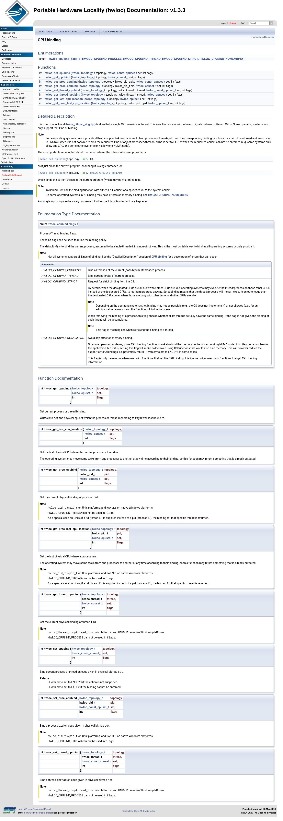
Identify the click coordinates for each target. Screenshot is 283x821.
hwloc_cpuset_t (118, 77)
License (6, 128)
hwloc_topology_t (83, 73)
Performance (8, 50)
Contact (5, 184)
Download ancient (11, 106)
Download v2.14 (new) (13, 93)
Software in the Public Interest (38, 813)
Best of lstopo (9, 119)
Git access (8, 141)
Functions (270, 37)
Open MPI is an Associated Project (34, 809)
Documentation (9, 63)
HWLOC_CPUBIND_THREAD (142, 58)
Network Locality (10, 150)
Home (223, 23)
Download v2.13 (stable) (14, 98)
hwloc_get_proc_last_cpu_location (67, 103)
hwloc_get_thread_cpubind (62, 94)
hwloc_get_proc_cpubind (61, 86)
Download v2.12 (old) (13, 102)
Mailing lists (8, 132)
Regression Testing (11, 76)
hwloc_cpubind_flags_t (64, 58)
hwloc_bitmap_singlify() (81, 124)
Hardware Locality (10, 89)
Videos (5, 46)
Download (6, 59)
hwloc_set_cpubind (57, 73)
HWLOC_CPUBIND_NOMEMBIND (221, 58)
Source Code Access (12, 67)
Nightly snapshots (11, 145)
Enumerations (257, 37)
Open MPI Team (9, 37)
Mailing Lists (8, 171)
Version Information (11, 80)
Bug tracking (9, 137)
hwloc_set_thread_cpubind (62, 90)
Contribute (7, 179)
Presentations (8, 33)
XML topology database (14, 124)
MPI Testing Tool (9, 154)
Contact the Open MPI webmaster (138, 811)
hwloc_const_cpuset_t (122, 73)
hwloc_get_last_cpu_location (64, 99)
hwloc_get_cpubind (57, 77)
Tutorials (7, 115)
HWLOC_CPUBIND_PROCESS (102, 58)
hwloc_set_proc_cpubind (61, 81)
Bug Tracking (8, 72)
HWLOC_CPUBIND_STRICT (180, 58)
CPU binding (159, 256)
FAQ (243, 23)
